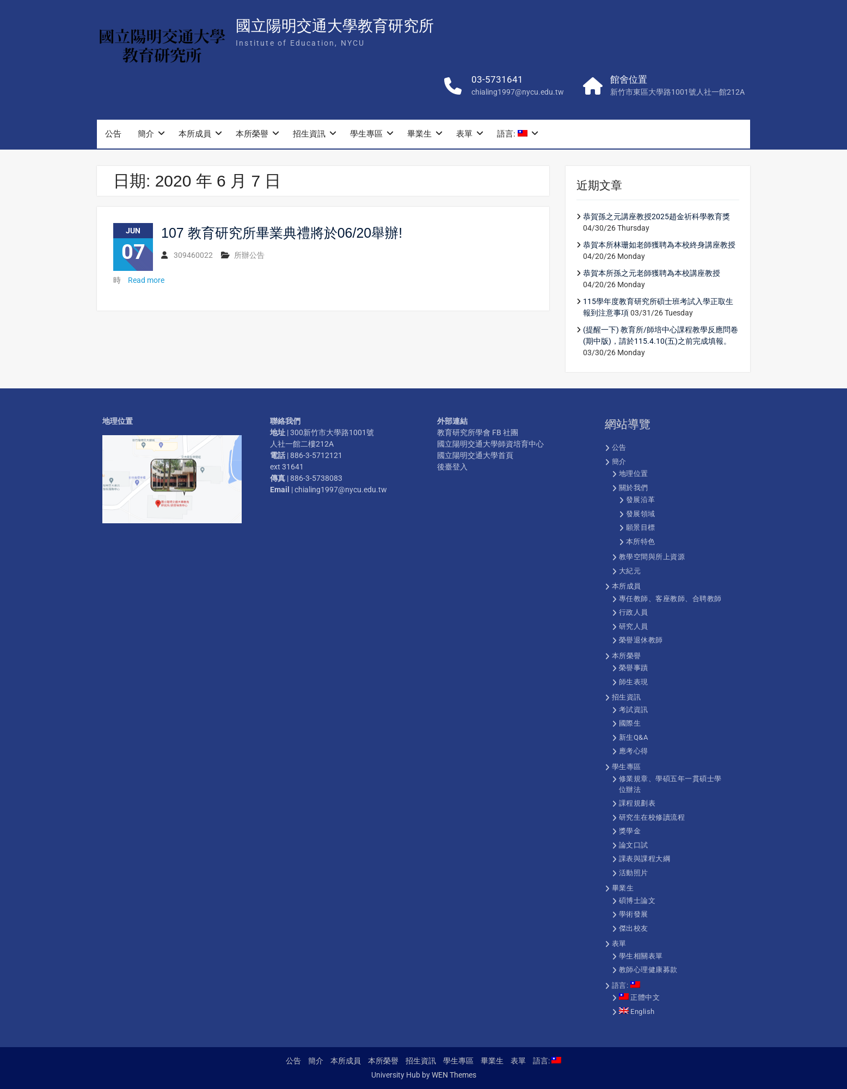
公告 (113, 135)
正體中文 (639, 997)
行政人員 (633, 612)
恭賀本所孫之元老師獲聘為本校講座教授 (651, 273)
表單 (464, 135)
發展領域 (640, 514)
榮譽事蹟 (633, 668)
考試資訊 (633, 710)
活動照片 (633, 873)
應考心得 (633, 751)
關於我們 (633, 488)
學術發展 (633, 914)
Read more (146, 280)
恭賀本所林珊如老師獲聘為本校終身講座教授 (659, 244)
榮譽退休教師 (641, 640)
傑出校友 (633, 928)
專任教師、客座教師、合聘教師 (670, 599)
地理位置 (633, 473)
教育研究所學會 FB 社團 (477, 432)
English (637, 1011)
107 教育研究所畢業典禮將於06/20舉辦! (281, 232)
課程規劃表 (637, 803)
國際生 (630, 723)
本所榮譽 (252, 135)
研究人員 (633, 626)
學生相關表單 (641, 956)
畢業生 (419, 135)
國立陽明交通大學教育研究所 (335, 27)
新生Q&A (633, 737)
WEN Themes (454, 1075)
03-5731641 (497, 81)
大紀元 (630, 571)
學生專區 (366, 135)
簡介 (146, 135)
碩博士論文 (637, 900)
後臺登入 (452, 466)
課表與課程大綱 (645, 859)
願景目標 (640, 527)
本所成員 (195, 135)
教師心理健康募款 (648, 970)
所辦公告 (249, 255)
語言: (512, 135)
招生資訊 (309, 135)
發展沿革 (640, 500)
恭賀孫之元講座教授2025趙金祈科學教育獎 (656, 216)
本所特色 (640, 541)
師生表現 (633, 682)
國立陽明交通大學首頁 (475, 455)
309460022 (193, 255)
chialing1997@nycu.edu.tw (517, 93)
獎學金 (630, 831)
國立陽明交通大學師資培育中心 (490, 444)
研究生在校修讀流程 (652, 817)
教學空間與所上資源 (652, 557)
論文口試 (633, 845)
